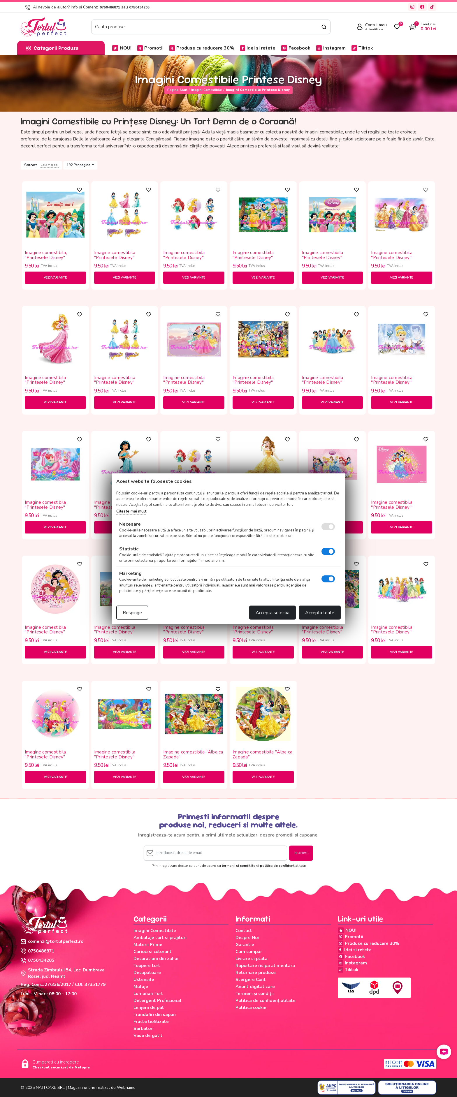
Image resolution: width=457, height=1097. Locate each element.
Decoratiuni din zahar (156, 959)
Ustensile (143, 979)
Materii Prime (147, 945)
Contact (243, 931)
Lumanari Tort (148, 993)
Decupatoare (147, 972)
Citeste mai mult (131, 511)
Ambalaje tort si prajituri (160, 938)
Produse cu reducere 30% (201, 48)
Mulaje (140, 986)
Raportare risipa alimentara (265, 966)
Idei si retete (257, 48)
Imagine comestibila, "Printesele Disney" (46, 255)
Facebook (295, 48)
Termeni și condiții (254, 993)
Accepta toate (319, 612)
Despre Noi (247, 938)
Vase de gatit (148, 1035)
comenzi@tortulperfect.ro (52, 941)
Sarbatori (143, 1028)
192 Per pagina (79, 165)
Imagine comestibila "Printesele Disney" (115, 255)
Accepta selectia (272, 612)
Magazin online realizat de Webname (102, 1087)
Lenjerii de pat (148, 1007)
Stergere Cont (250, 979)
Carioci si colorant (152, 952)
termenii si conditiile (238, 865)
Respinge (132, 612)
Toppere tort (146, 966)
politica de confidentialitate (283, 865)
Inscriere (301, 852)
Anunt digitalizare (255, 986)
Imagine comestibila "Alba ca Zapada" (193, 754)
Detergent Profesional (157, 1000)
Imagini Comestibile (206, 90)
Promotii (150, 48)
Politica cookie (250, 1007)
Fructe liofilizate (151, 1021)
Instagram (331, 48)
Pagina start (177, 90)
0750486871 (110, 7)
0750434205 (139, 7)
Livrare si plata (251, 959)
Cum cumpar (248, 952)
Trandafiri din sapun (154, 1014)
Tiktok (362, 48)
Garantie (244, 945)
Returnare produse (255, 972)
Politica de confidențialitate (265, 1000)
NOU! (121, 48)
